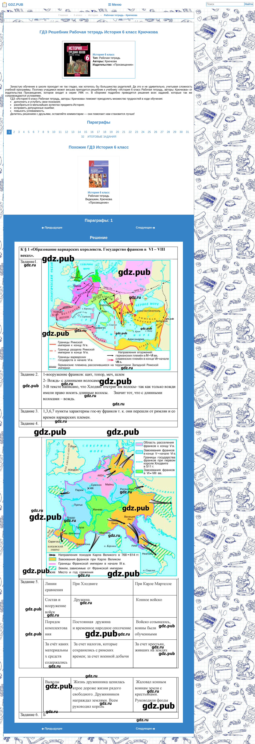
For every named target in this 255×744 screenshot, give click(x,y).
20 (117, 132)
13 (72, 132)
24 (142, 132)
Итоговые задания (102, 136)
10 (53, 132)
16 (91, 132)
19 (111, 132)
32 (82, 136)
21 (123, 132)
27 (162, 132)
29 (174, 132)
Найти (249, 4)
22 (130, 132)
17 (98, 132)
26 (155, 132)
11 (60, 132)
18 (104, 132)
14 (79, 132)
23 (136, 132)
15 (85, 132)
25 (149, 132)
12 (66, 132)
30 (181, 132)
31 (187, 132)
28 (168, 132)
